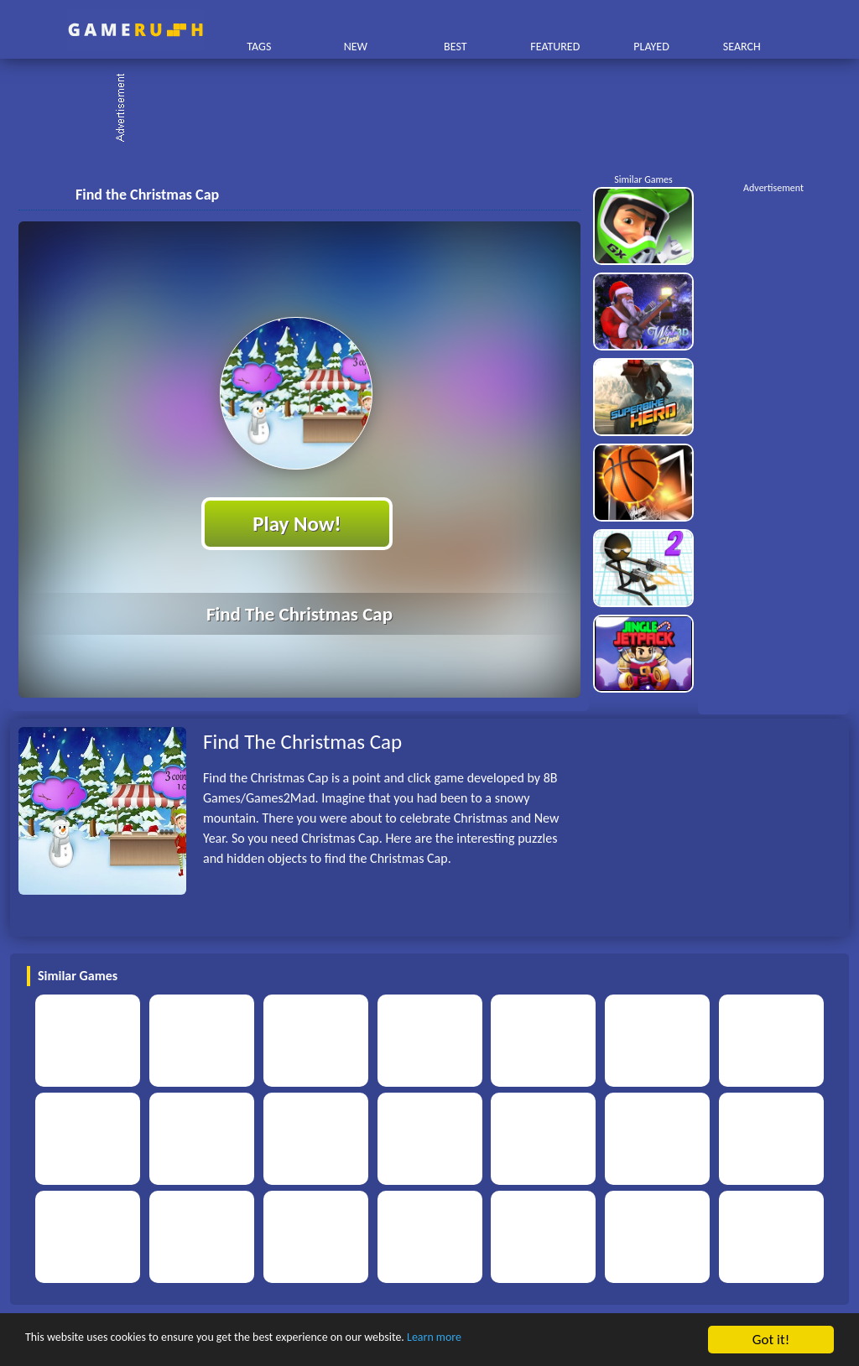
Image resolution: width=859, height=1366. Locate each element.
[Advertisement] (438, 109)
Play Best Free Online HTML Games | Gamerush (135, 30)
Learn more (524, 1340)
